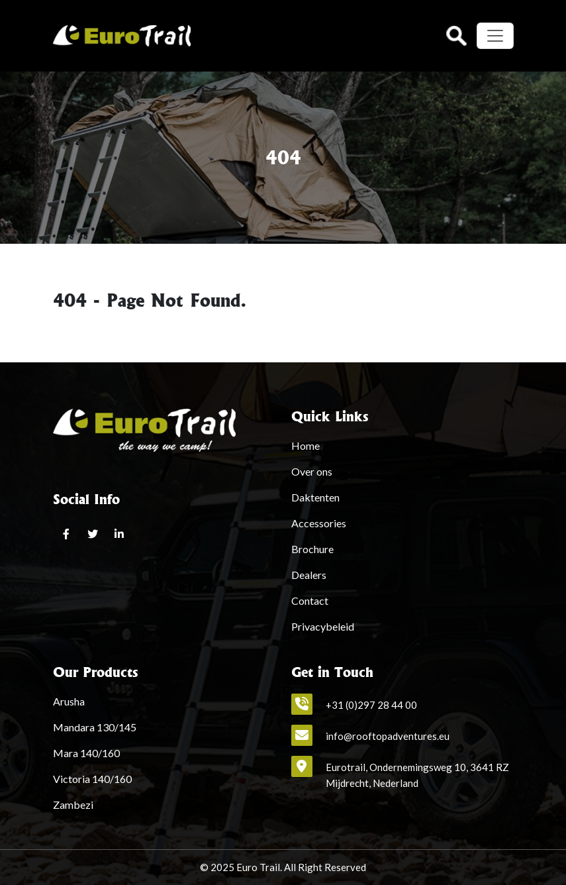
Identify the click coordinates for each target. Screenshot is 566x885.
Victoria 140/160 (92, 778)
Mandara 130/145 (94, 727)
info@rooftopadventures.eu (387, 736)
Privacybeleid (322, 626)
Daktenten (315, 497)
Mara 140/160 (86, 753)
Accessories (318, 523)
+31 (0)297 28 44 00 (371, 705)
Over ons (311, 471)
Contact (309, 600)
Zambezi (73, 804)
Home (305, 445)
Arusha (69, 701)
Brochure (312, 549)
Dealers (308, 574)
